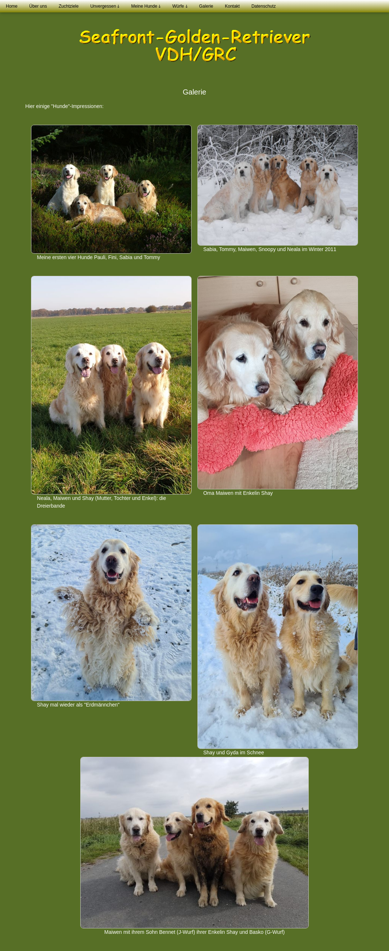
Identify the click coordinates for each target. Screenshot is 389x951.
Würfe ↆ (179, 6)
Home (12, 6)
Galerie (206, 6)
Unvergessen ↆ (104, 6)
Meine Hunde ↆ (146, 6)
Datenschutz (263, 6)
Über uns (38, 6)
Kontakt (232, 6)
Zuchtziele (69, 6)
